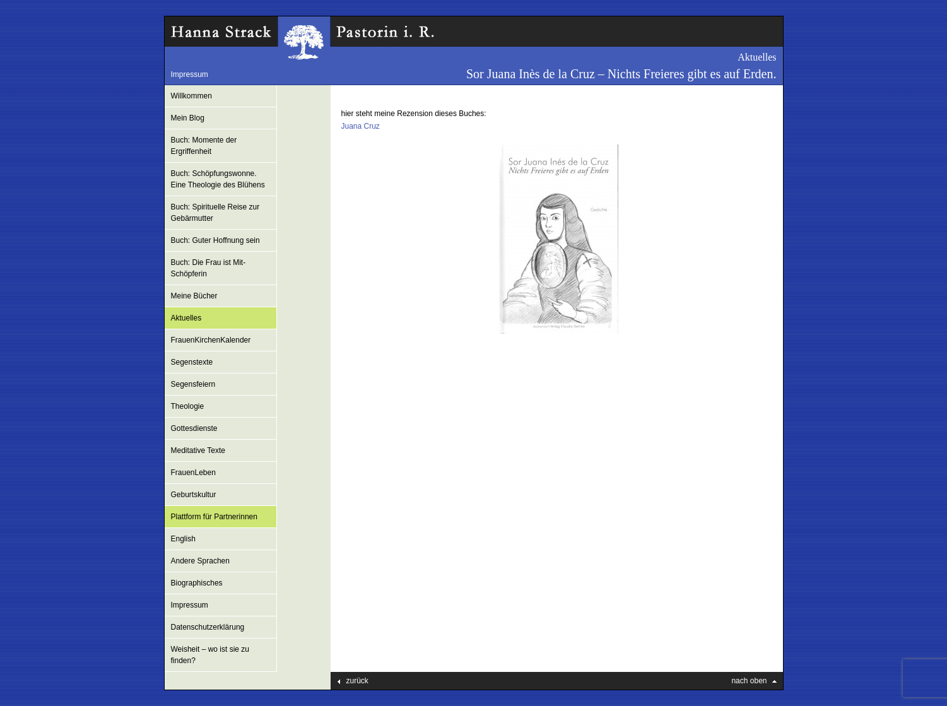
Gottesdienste (194, 428)
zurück (357, 680)
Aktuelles (186, 318)
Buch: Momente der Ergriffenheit (204, 146)
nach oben (749, 680)
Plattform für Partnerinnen (214, 516)
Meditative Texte (198, 450)
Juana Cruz (360, 126)
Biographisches (197, 583)
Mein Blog (187, 118)
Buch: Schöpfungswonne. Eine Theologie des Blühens (218, 179)
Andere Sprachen (200, 560)
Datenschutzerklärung (208, 627)
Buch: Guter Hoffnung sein (215, 240)
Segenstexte (192, 362)
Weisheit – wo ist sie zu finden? (210, 655)
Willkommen (191, 95)
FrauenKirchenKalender (211, 340)
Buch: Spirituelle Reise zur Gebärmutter (215, 213)
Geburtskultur (193, 494)
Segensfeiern (193, 384)
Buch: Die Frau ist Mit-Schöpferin (208, 268)
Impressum (189, 74)
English (183, 538)
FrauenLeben (193, 472)
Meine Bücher (194, 295)
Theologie (187, 406)
